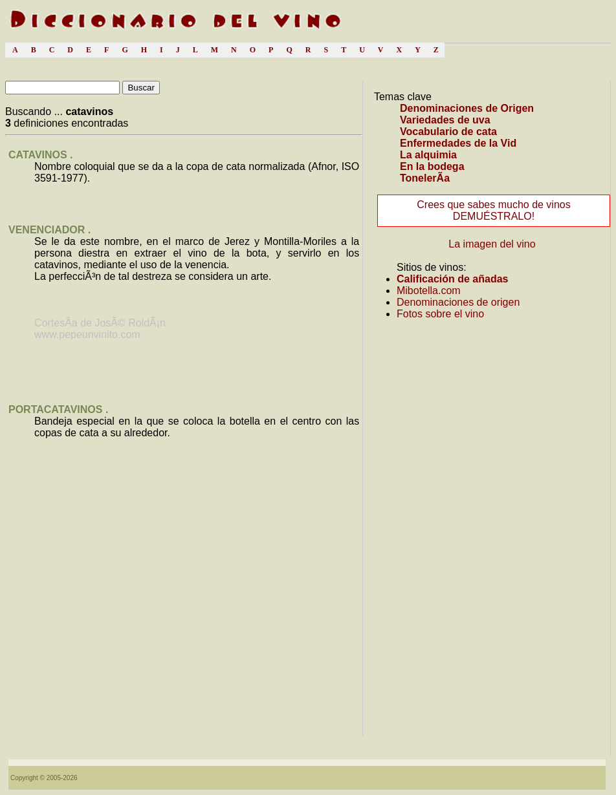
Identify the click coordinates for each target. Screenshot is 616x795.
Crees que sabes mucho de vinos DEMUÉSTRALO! (493, 210)
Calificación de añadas (453, 278)
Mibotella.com (429, 290)
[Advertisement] (183, 629)
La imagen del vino (491, 243)
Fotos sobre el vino (440, 313)
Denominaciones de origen (458, 302)
